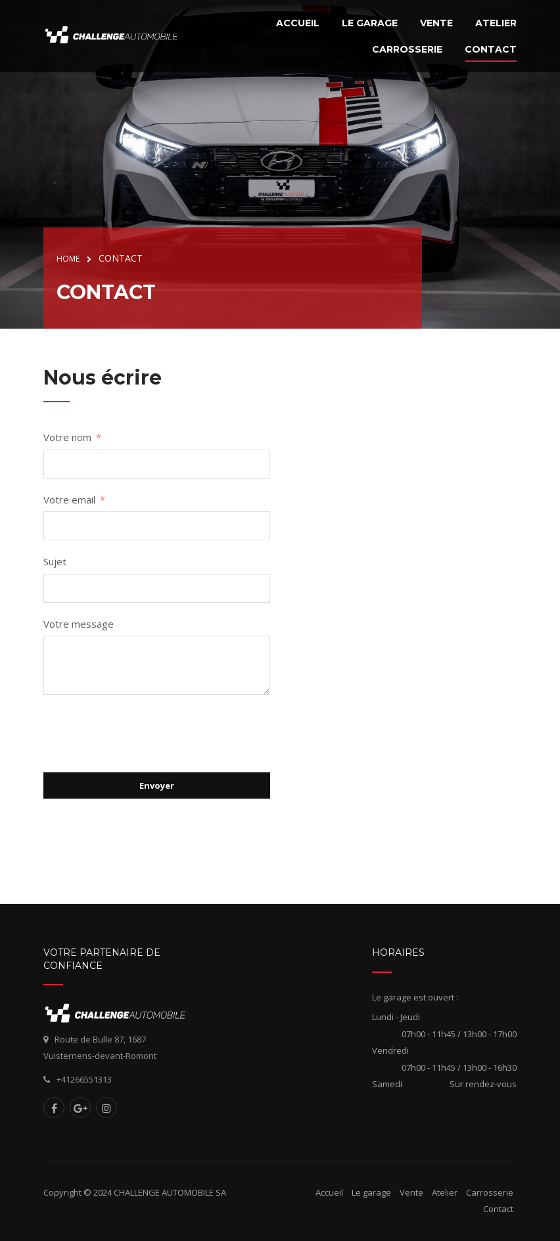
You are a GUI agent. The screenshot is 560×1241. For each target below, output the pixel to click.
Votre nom (67, 437)
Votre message (78, 623)
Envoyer (156, 785)
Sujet (54, 561)
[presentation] (143, 733)
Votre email (69, 499)
